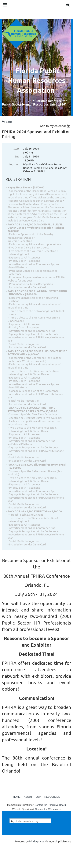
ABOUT (28, 796)
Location (14, 164)
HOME (16, 796)
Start (16, 148)
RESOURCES (52, 796)
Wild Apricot (36, 841)
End (17, 156)
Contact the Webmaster (48, 809)
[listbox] (55, 126)
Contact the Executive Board (50, 805)
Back (9, 121)
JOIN (39, 796)
